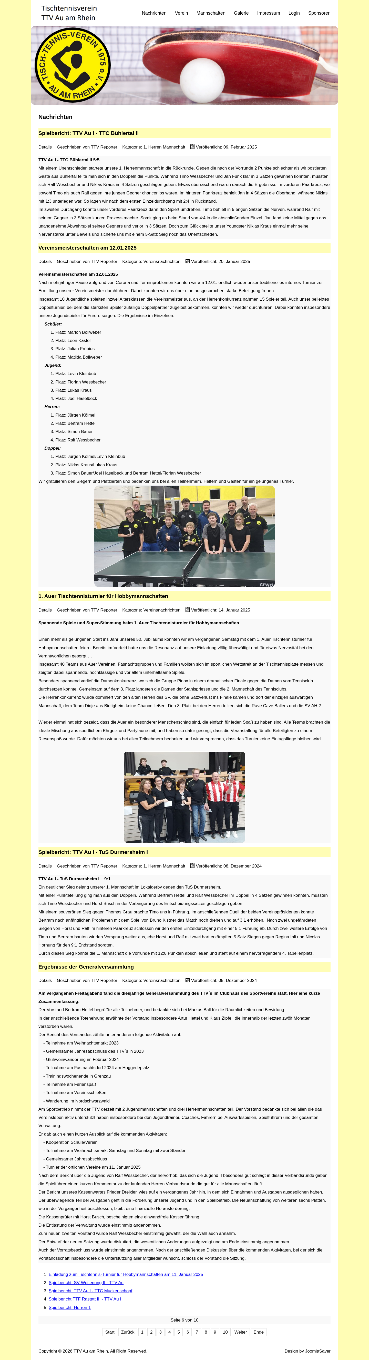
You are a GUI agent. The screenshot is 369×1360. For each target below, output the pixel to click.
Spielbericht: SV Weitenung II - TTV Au (86, 1282)
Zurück (128, 1332)
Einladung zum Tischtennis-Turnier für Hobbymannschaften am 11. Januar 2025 (126, 1274)
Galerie (241, 13)
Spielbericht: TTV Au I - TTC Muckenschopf (90, 1290)
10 (225, 1332)
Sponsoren (319, 13)
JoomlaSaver (318, 1351)
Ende (259, 1332)
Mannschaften (211, 13)
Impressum (268, 13)
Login (294, 13)
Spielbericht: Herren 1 (70, 1307)
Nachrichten (154, 13)
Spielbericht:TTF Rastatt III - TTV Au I (85, 1299)
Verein (181, 13)
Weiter (240, 1332)
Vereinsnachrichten (162, 261)
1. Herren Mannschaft (164, 147)
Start (110, 1332)
